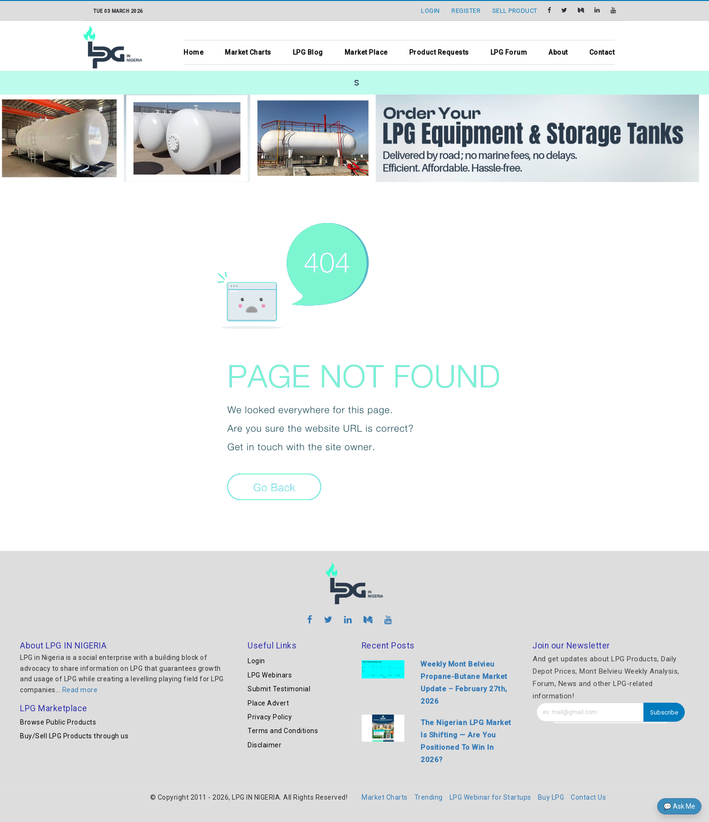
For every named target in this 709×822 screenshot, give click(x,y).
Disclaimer (264, 745)
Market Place (366, 52)
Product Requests (439, 52)
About (558, 52)
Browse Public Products (58, 722)
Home (193, 52)
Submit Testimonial (279, 689)
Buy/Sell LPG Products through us (74, 736)
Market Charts (248, 52)
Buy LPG (551, 797)
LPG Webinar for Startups (490, 797)
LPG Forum (508, 52)
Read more (80, 690)
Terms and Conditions (283, 731)
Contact (602, 52)
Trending (428, 797)
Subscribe (664, 712)
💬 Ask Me (679, 806)
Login (256, 661)
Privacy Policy (270, 717)
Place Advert (268, 703)
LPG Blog (308, 52)
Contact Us (588, 797)
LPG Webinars (270, 675)
